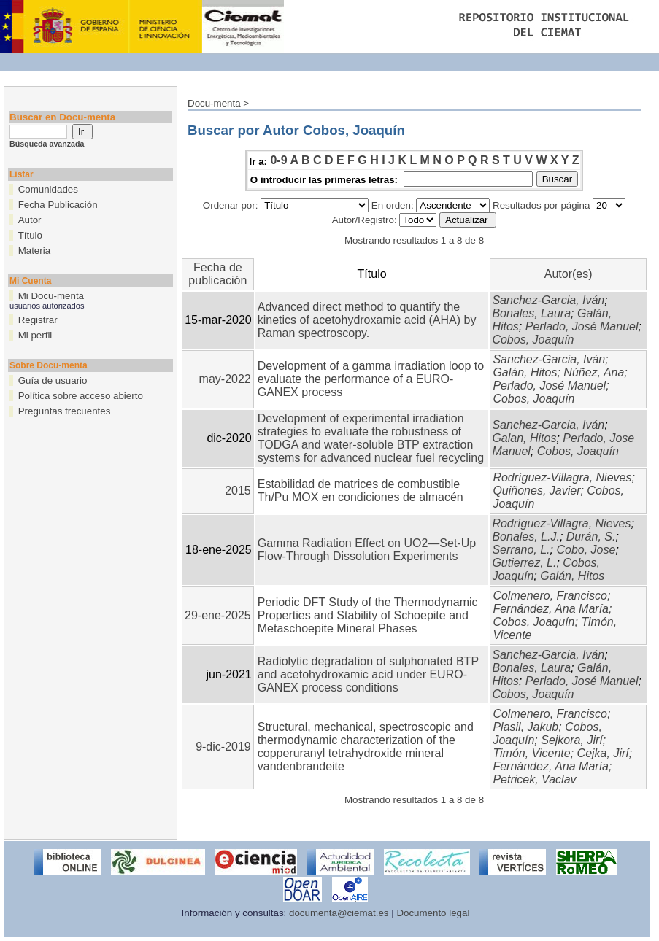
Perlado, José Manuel (582, 326)
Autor (30, 219)
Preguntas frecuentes (64, 411)
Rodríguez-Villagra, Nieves (562, 477)
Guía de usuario (53, 380)
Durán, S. (591, 536)
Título (30, 235)
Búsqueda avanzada (46, 143)
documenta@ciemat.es (339, 912)
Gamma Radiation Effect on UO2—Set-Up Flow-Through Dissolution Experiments (367, 549)
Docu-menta (214, 103)
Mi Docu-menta (51, 295)
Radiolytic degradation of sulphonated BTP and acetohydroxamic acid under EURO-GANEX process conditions (368, 674)
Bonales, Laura (531, 313)
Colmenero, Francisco (550, 595)
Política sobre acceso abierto (80, 395)
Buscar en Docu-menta (62, 117)
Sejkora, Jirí (571, 740)
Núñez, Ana (593, 372)
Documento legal (432, 912)
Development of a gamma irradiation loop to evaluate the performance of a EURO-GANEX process (371, 379)
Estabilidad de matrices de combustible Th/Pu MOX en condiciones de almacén (360, 490)
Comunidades (48, 189)
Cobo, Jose (585, 549)
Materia (34, 250)
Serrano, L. (521, 549)
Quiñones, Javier (536, 490)
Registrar (38, 319)
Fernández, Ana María (551, 609)
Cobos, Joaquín (533, 339)
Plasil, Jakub (525, 727)
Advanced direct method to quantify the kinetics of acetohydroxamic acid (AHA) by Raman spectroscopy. (367, 320)
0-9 (278, 160)
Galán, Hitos (525, 372)
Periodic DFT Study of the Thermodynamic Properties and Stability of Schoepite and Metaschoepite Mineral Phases (368, 615)
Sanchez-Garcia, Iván (548, 300)
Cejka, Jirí (603, 753)
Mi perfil (35, 335)
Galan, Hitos (524, 438)
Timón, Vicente (531, 753)
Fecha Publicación (58, 204)
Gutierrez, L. (524, 563)
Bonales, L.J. (526, 536)
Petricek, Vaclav (534, 779)
